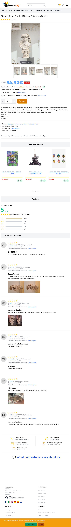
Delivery (7, 510)
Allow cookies (31, 524)
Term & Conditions (43, 516)
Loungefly (41, 496)
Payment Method (10, 513)
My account (41, 491)
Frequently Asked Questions (46, 513)
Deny (41, 524)
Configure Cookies (18, 498)
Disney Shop (42, 494)
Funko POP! (41, 499)
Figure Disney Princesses (15, 124)
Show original (32, 249)
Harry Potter (42, 502)
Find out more (22, 92)
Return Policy (9, 516)
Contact (40, 510)
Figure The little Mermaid (31, 124)
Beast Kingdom (16, 128)
